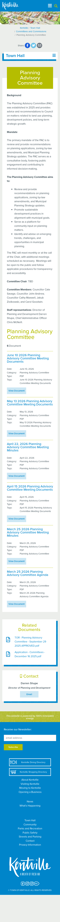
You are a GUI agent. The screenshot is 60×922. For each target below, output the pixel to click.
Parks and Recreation (30, 828)
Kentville (24, 28)
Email (29, 694)
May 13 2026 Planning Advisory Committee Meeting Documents (30, 402)
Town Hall (35, 28)
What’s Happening (30, 806)
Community (30, 824)
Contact (30, 841)
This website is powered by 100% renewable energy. (30, 717)
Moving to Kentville (30, 788)
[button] (56, 6)
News (30, 801)
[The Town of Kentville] (14, 5)
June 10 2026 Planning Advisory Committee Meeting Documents (28, 358)
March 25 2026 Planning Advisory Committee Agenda (27, 573)
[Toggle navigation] (50, 5)
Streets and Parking (30, 837)
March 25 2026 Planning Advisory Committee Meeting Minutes (28, 532)
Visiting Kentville (30, 784)
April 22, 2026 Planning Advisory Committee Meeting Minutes (28, 447)
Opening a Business (30, 792)
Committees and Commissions (31, 31)
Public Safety (30, 833)
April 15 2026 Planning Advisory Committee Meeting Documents (30, 488)
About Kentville (30, 780)
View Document (16, 390)
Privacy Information (30, 845)
